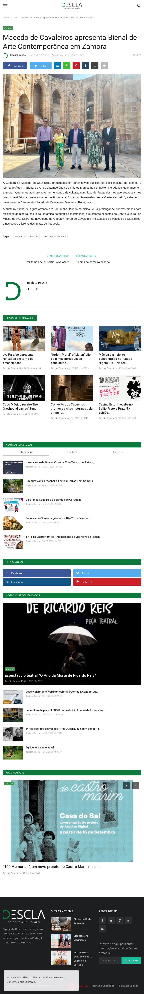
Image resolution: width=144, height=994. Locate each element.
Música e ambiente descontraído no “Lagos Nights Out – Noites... (115, 359)
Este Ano (118, 452)
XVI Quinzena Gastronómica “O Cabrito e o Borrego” (83, 958)
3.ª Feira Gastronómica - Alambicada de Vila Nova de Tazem (63, 536)
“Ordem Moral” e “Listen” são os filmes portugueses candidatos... (71, 359)
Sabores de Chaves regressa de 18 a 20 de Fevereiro (58, 518)
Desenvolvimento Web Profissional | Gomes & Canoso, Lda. (62, 691)
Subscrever (131, 960)
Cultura (15, 17)
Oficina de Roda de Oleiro (82, 921)
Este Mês (72, 452)
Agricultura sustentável (40, 747)
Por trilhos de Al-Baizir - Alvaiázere (47, 262)
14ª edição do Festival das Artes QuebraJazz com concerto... (63, 728)
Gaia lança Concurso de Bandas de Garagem (53, 499)
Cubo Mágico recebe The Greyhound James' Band (20, 406)
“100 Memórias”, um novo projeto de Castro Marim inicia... (52, 866)
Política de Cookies (128, 985)
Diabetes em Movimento (81, 937)
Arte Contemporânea (55, 236)
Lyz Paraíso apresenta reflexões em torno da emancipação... (18, 359)
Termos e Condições (103, 985)
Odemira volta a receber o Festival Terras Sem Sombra (59, 480)
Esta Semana (26, 452)
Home (6, 17)
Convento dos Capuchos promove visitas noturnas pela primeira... (72, 408)
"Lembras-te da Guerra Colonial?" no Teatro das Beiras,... (61, 462)
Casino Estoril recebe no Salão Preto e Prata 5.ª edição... (116, 408)
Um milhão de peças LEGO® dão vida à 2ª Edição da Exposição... (65, 710)
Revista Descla (14, 55)
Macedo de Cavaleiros (26, 236)
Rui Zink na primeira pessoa (92, 262)
